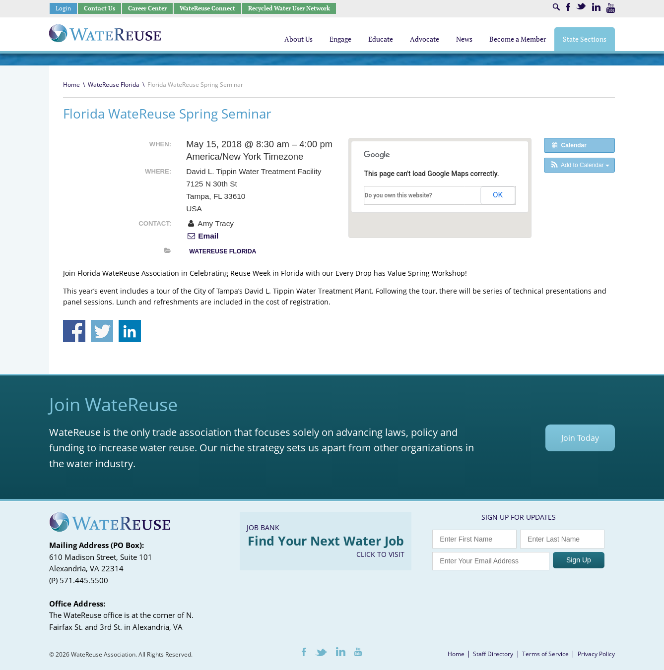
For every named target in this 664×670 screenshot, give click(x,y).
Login (63, 8)
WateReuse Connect (207, 8)
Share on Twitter (102, 331)
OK (498, 194)
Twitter (581, 6)
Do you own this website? (398, 195)
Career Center (147, 8)
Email (202, 236)
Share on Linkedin (130, 331)
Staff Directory (493, 654)
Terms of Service (545, 654)
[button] (579, 165)
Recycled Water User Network (289, 8)
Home (71, 84)
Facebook (568, 7)
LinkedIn (596, 7)
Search (556, 7)
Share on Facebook (74, 331)
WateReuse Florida (113, 84)
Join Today (580, 437)
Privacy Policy (596, 654)
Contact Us (99, 8)
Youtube (610, 8)
